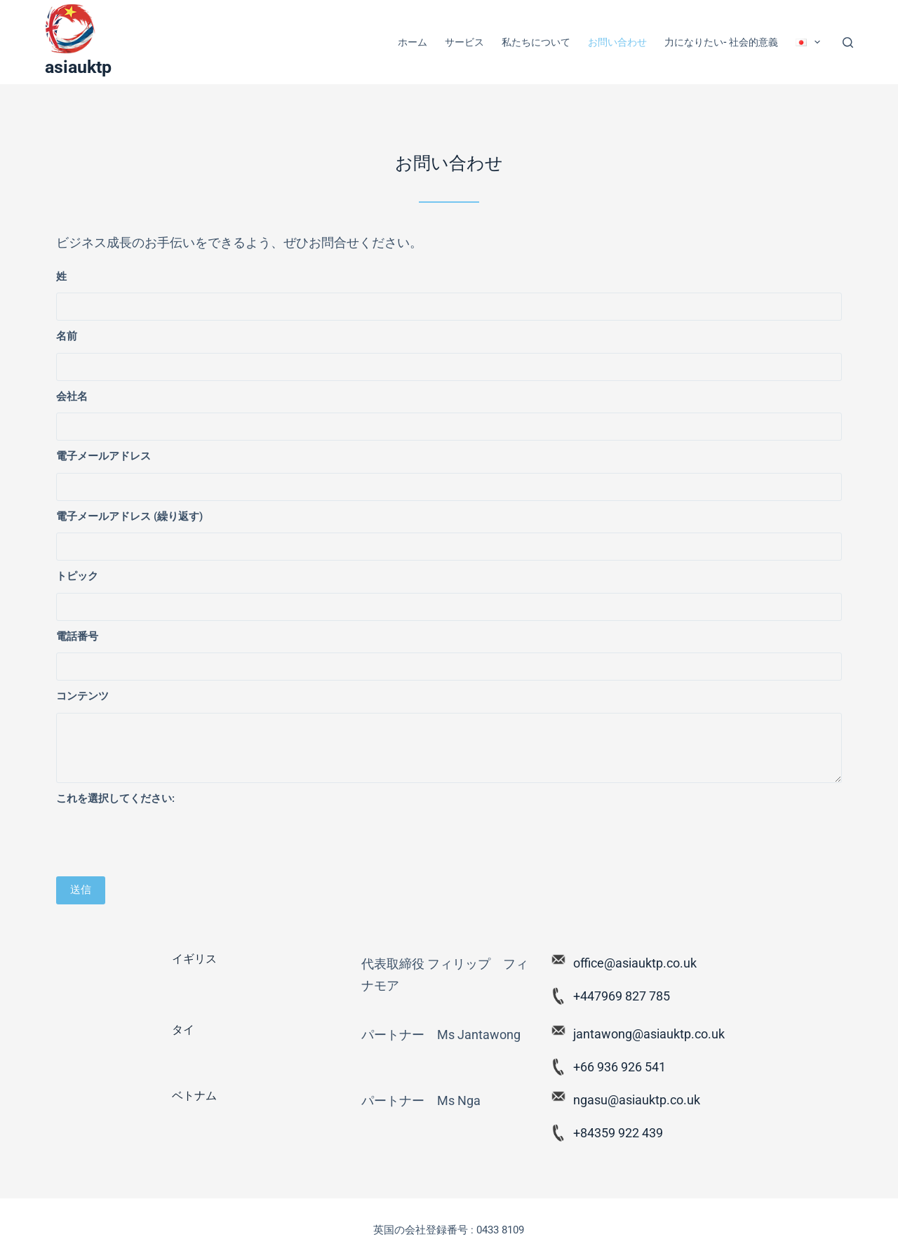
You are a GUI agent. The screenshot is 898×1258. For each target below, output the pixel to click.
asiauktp (78, 67)
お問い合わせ (617, 42)
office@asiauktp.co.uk (635, 963)
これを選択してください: (115, 798)
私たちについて (536, 42)
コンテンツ (82, 696)
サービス (464, 42)
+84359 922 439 (618, 1132)
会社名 (72, 396)
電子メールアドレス (103, 456)
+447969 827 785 (621, 996)
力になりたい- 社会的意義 (721, 42)
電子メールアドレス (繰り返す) (129, 516)
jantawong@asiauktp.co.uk (649, 1033)
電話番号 (77, 636)
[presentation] (162, 842)
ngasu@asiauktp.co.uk (636, 1099)
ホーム (412, 42)
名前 (66, 336)
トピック (77, 576)
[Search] (848, 42)
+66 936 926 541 (619, 1066)
